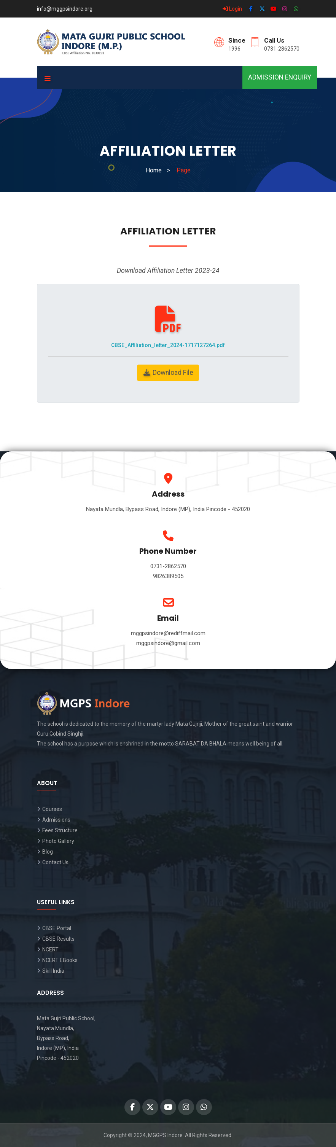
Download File (168, 372)
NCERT (50, 949)
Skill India (53, 971)
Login (232, 9)
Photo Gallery (58, 841)
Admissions (56, 820)
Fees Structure (60, 830)
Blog (47, 852)
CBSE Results (58, 939)
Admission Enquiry (279, 77)
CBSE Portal (56, 928)
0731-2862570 (281, 49)
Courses (52, 809)
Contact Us (55, 862)
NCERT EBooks (60, 960)
